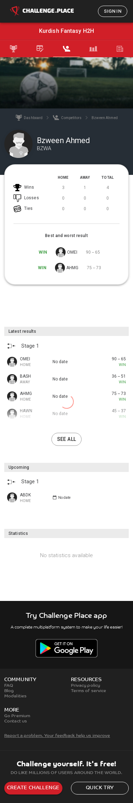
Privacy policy (85, 686)
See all (66, 439)
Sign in (112, 11)
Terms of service (88, 691)
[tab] (13, 48)
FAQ (8, 686)
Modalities (15, 696)
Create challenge (33, 788)
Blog (9, 691)
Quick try (100, 788)
